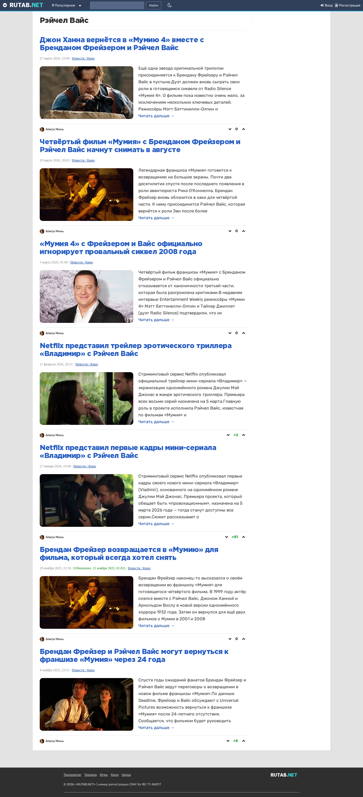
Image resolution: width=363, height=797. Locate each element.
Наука (126, 775)
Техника (90, 775)
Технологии (72, 775)
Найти (153, 5)
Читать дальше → (156, 115)
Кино (115, 775)
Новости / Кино (83, 58)
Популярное (63, 5)
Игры (104, 775)
